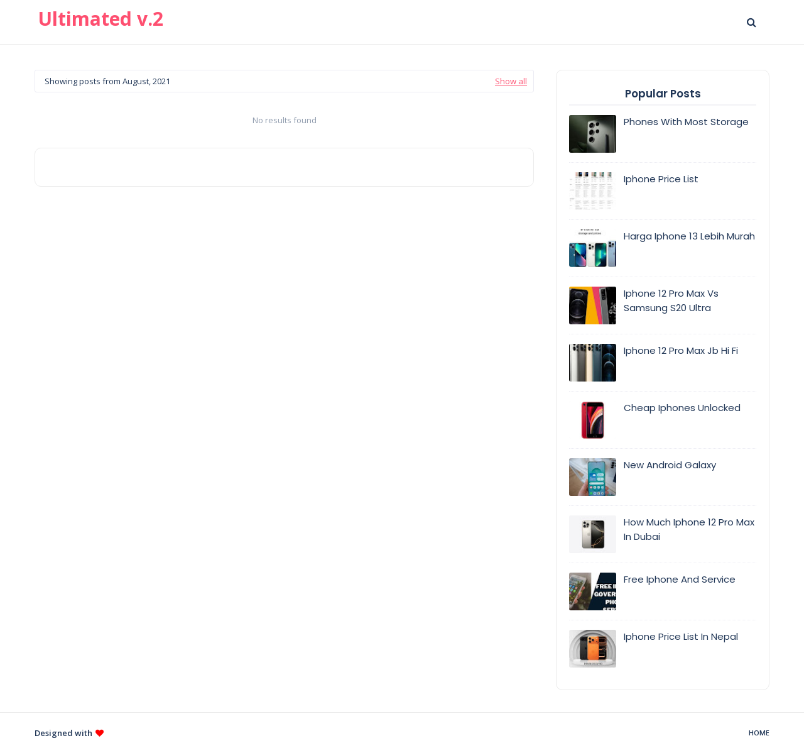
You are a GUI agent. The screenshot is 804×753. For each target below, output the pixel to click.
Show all (511, 81)
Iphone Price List (661, 178)
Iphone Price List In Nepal (681, 636)
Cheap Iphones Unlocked (682, 407)
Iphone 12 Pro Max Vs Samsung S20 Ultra (671, 300)
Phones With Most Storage (686, 121)
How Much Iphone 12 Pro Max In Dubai (689, 529)
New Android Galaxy (670, 464)
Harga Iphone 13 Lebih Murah (689, 236)
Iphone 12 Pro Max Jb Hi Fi (681, 350)
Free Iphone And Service (680, 579)
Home (759, 732)
